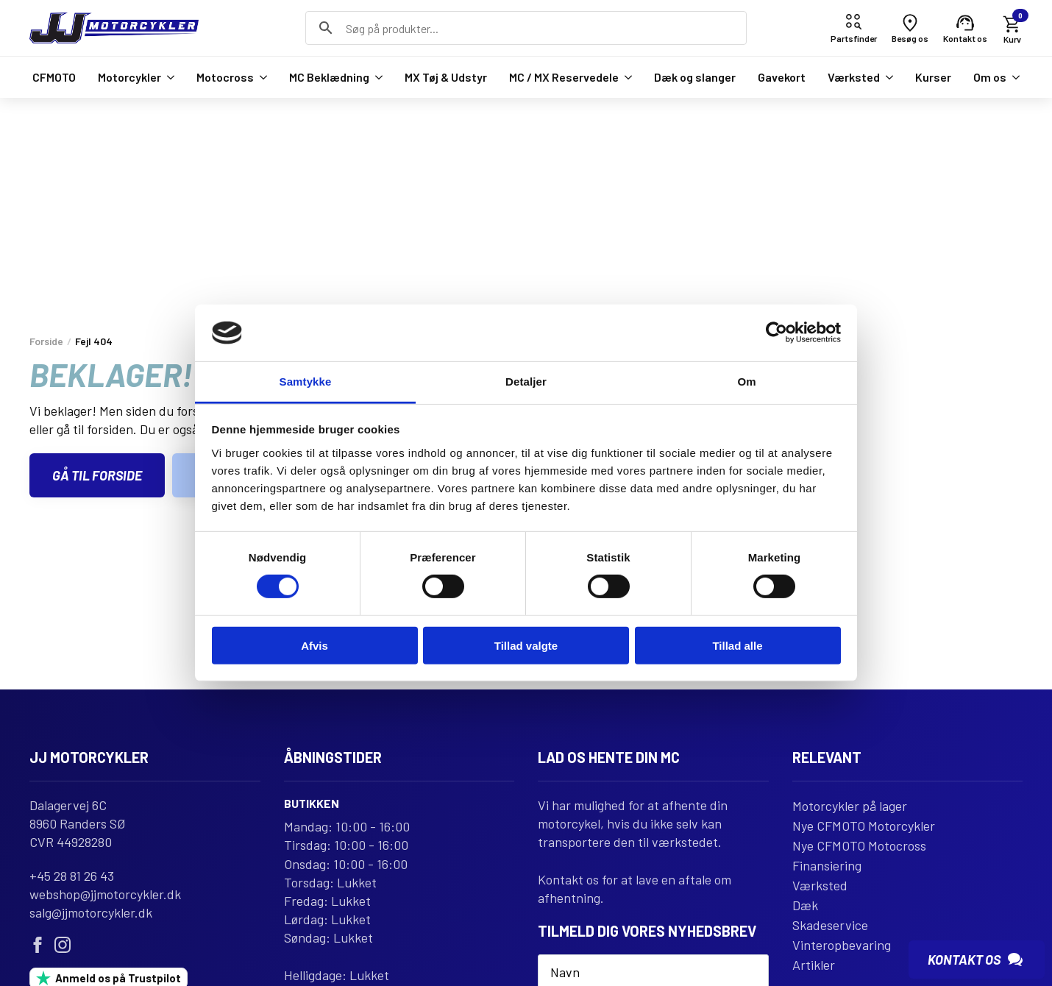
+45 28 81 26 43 (71, 876)
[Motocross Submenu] (260, 77)
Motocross (225, 77)
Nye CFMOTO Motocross (859, 845)
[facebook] (37, 945)
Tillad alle (737, 645)
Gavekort (782, 77)
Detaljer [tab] (526, 381)
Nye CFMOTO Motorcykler (863, 825)
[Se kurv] (1012, 28)
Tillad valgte (526, 645)
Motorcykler (129, 77)
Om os (989, 77)
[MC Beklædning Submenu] (376, 77)
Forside (46, 341)
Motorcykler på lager (849, 806)
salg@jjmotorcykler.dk (90, 912)
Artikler (813, 965)
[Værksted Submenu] (886, 77)
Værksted (854, 77)
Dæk (805, 905)
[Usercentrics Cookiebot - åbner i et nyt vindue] (776, 333)
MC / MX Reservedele (564, 77)
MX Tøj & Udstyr (446, 77)
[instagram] (62, 945)
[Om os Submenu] (1013, 77)
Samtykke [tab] (306, 381)
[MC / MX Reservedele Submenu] (625, 77)
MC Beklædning (329, 77)
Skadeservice (830, 925)
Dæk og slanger (695, 77)
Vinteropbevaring (841, 945)
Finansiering (826, 865)
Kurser (933, 77)
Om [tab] (746, 381)
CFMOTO (54, 77)
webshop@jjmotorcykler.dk (105, 894)
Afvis (314, 645)
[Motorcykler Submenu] (167, 77)
